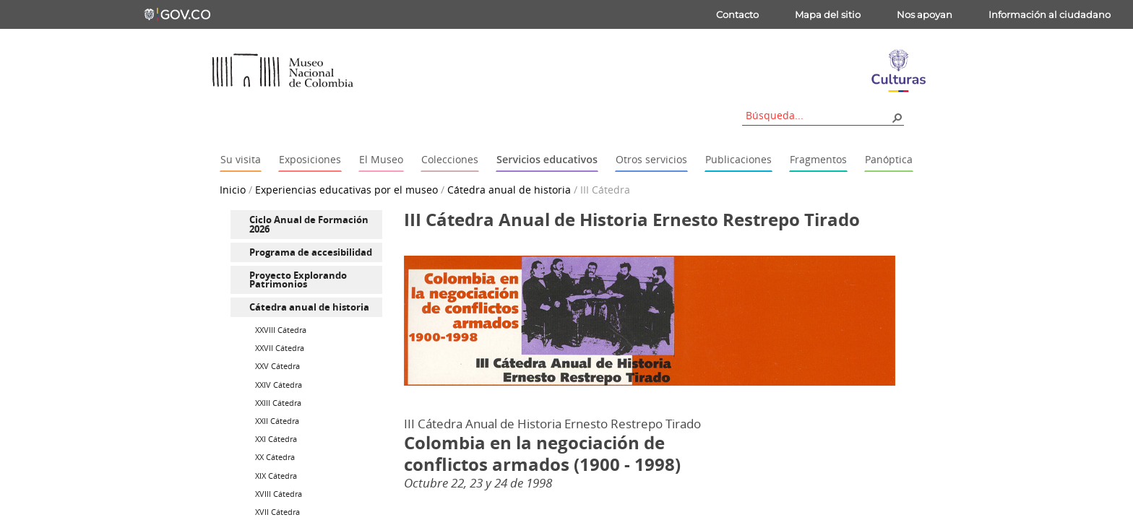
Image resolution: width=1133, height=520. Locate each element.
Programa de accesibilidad (310, 252)
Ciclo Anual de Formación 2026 (309, 224)
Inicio (233, 189)
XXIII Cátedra (278, 402)
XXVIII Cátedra (280, 329)
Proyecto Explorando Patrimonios (298, 280)
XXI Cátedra (276, 438)
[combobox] (818, 115)
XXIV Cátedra (278, 384)
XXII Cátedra (277, 420)
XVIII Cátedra (278, 493)
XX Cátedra (275, 456)
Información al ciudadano (1049, 14)
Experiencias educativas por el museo (346, 189)
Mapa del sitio (828, 14)
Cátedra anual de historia (509, 189)
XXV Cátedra (277, 365)
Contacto (737, 14)
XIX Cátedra (276, 475)
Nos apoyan (924, 14)
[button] (896, 117)
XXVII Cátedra (279, 347)
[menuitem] (306, 224)
